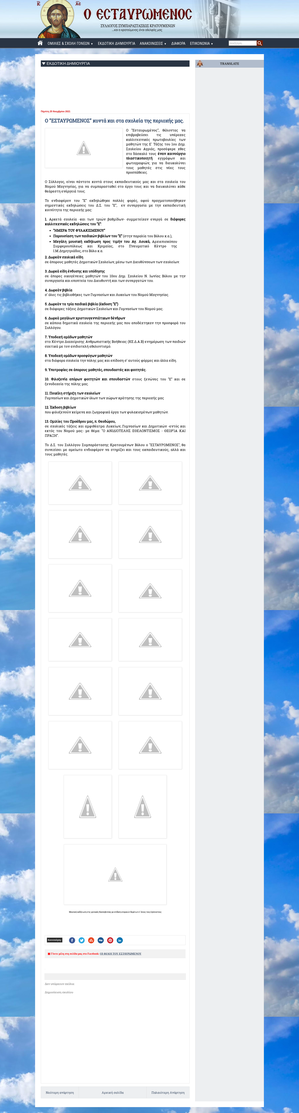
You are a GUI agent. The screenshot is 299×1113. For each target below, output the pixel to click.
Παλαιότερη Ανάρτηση (168, 1093)
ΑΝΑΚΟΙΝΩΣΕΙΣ (153, 43)
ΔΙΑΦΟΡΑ (178, 43)
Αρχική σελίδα (113, 1093)
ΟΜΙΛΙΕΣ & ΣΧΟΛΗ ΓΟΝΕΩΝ (70, 43)
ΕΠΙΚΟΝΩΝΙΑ (201, 43)
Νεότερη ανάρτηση (60, 1093)
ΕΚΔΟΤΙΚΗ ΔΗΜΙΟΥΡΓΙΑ (116, 43)
